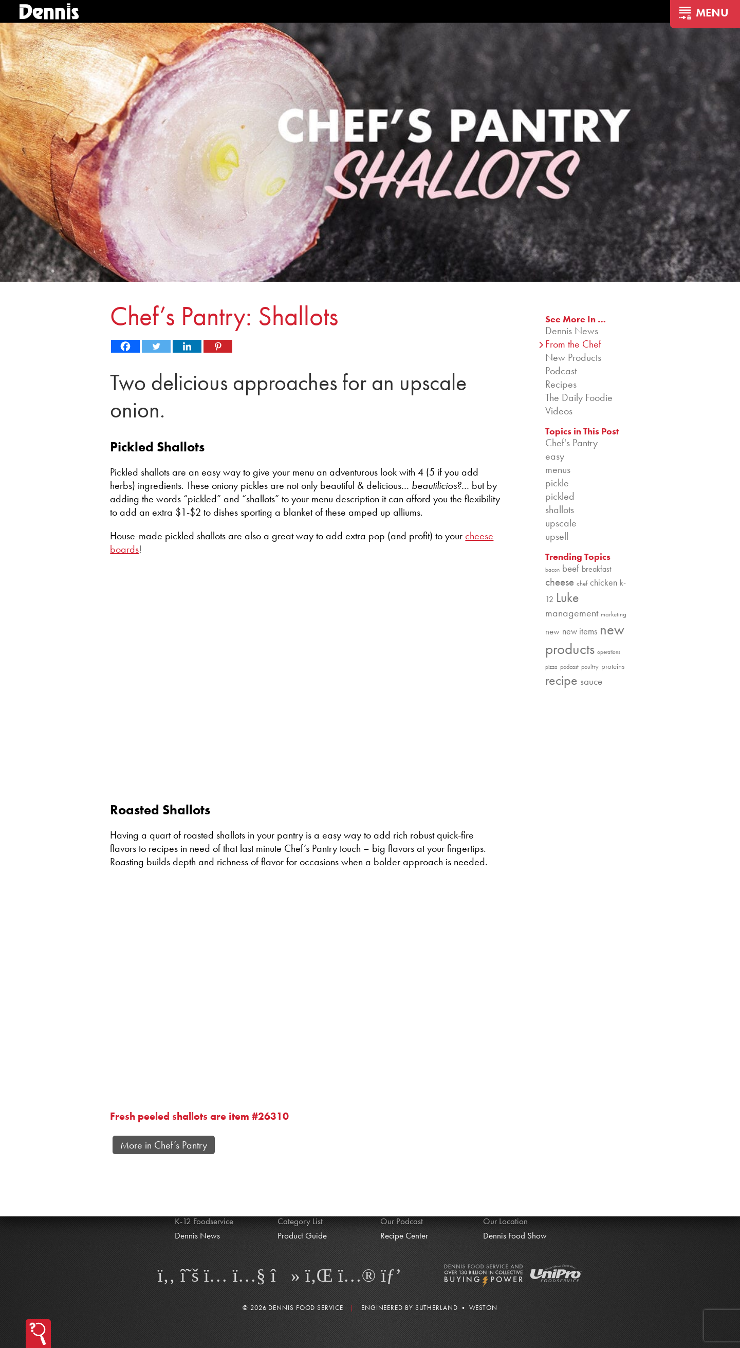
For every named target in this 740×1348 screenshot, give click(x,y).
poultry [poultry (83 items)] (590, 667)
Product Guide (302, 1235)
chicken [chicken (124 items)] (603, 582)
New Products (573, 357)
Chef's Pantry (571, 442)
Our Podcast (401, 1221)
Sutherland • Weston (456, 1307)
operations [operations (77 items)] (608, 652)
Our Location (505, 1221)
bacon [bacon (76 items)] (552, 570)
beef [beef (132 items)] (570, 568)
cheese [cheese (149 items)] (559, 582)
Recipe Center (404, 1235)
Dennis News (571, 330)
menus (557, 469)
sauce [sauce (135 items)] (591, 681)
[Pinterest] (217, 346)
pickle (557, 482)
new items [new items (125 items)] (579, 631)
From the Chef (573, 344)
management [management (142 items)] (571, 613)
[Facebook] (125, 346)
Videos (558, 410)
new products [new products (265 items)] (584, 639)
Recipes (561, 384)
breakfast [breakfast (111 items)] (596, 568)
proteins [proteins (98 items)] (612, 666)
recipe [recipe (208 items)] (561, 680)
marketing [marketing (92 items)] (613, 614)
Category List (300, 1221)
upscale (561, 523)
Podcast (561, 370)
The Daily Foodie (579, 397)
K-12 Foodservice (204, 1221)
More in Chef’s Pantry (163, 1145)
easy (554, 456)
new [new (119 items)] (552, 631)
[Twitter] (156, 346)
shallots (559, 509)
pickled (560, 496)
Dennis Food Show (515, 1235)
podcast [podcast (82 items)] (569, 667)
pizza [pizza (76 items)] (551, 667)
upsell (556, 536)
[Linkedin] (187, 346)
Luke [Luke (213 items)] (567, 597)
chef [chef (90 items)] (582, 583)
